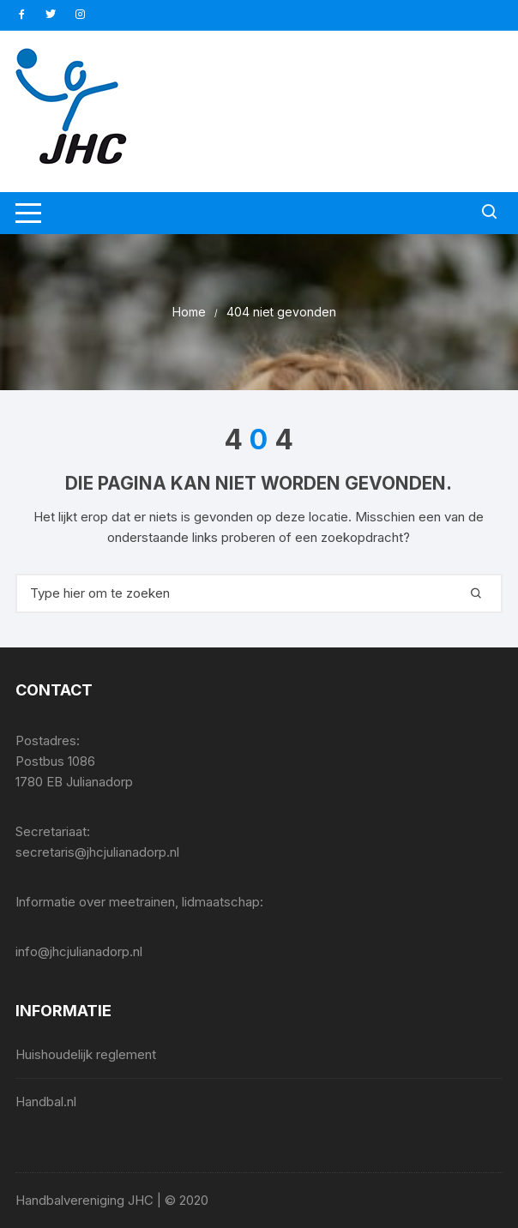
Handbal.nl (45, 1101)
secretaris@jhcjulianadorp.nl (97, 852)
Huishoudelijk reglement (85, 1054)
